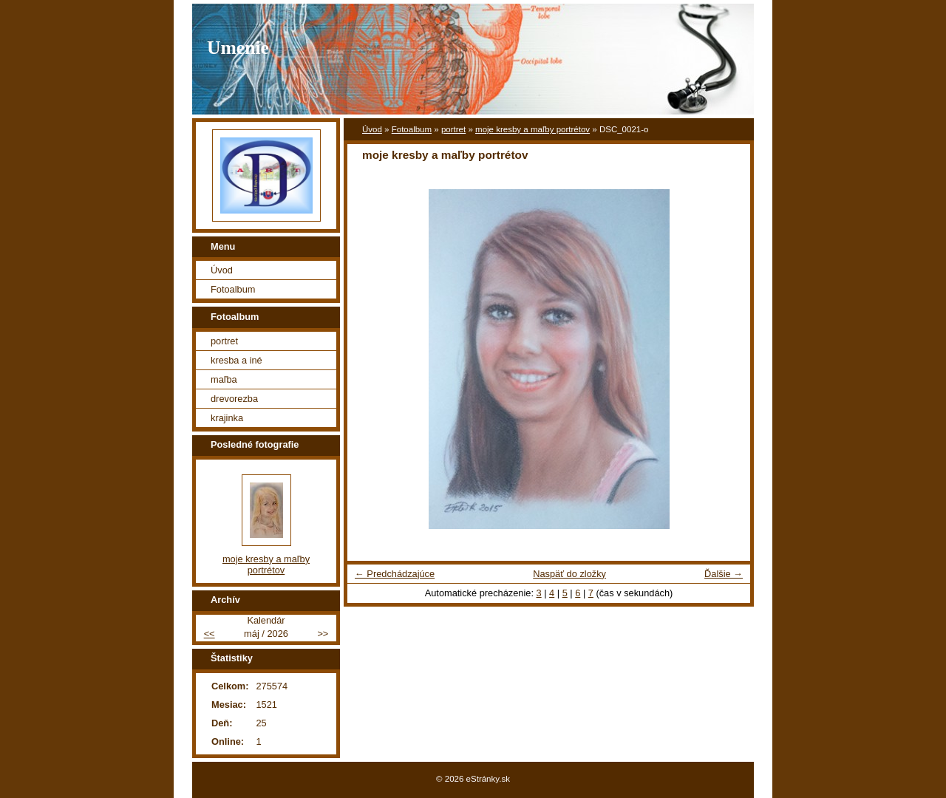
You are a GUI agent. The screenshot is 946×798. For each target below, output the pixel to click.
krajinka (227, 417)
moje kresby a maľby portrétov (532, 129)
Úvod (372, 129)
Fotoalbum (412, 129)
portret (453, 129)
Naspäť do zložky (569, 573)
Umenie (238, 47)
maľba (224, 379)
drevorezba (234, 398)
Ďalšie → (723, 573)
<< (209, 633)
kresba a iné (236, 360)
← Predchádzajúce (395, 573)
